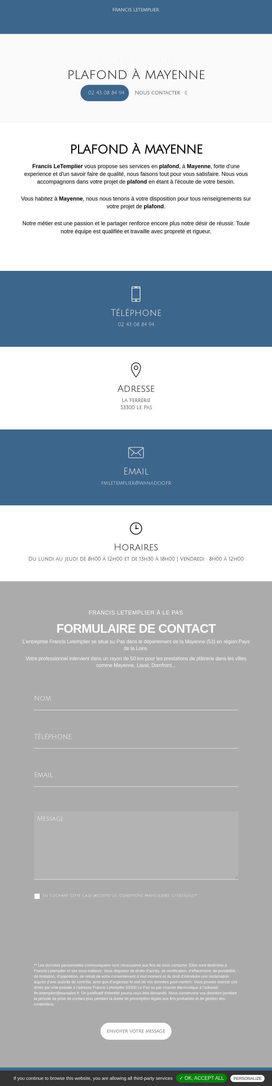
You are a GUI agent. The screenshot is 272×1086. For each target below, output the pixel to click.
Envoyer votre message (136, 1031)
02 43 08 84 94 (106, 93)
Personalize (247, 1078)
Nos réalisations (183, 17)
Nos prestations (138, 17)
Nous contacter (161, 93)
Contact (217, 17)
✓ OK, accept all (201, 1078)
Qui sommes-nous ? (90, 17)
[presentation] (99, 945)
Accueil (52, 17)
